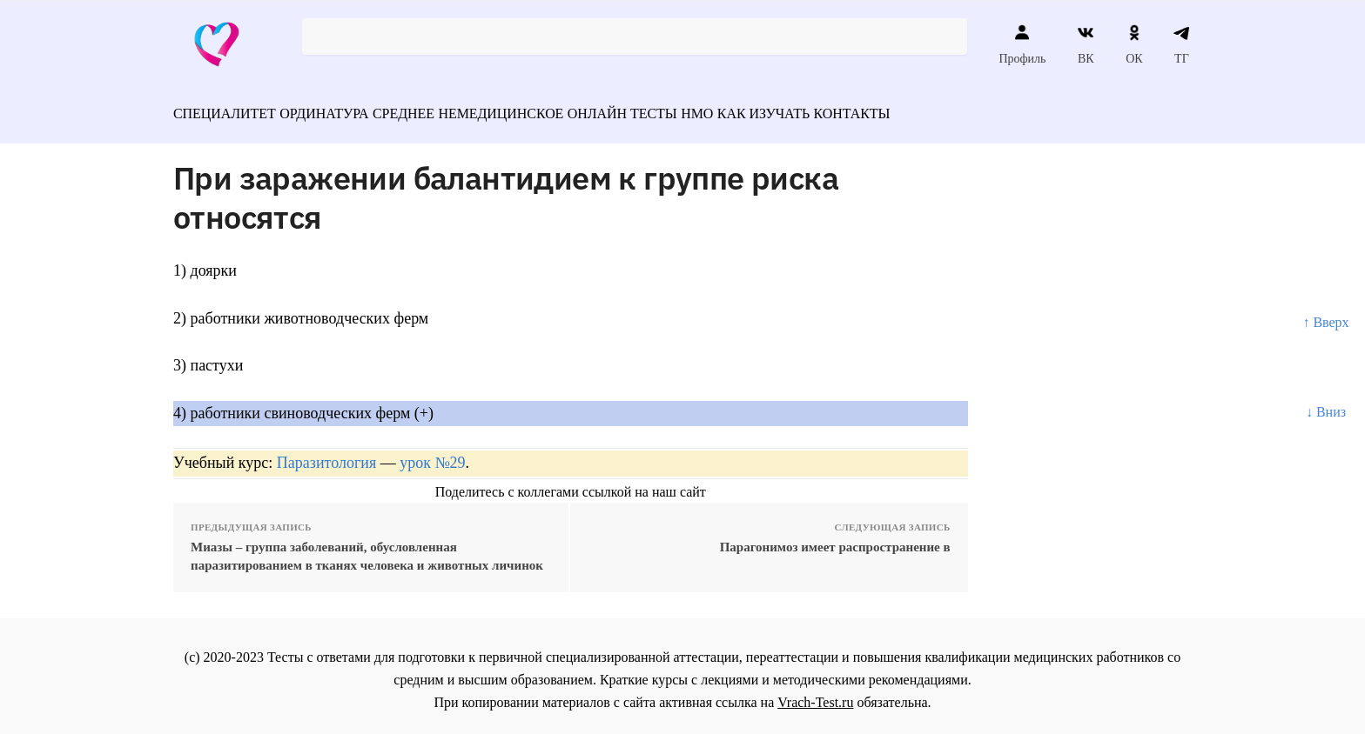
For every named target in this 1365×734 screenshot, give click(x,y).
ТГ (1182, 44)
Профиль (1022, 44)
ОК (1134, 44)
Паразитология (326, 455)
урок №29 (432, 455)
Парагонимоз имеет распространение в (835, 539)
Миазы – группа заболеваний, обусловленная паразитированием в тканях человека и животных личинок (367, 548)
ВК (1086, 44)
